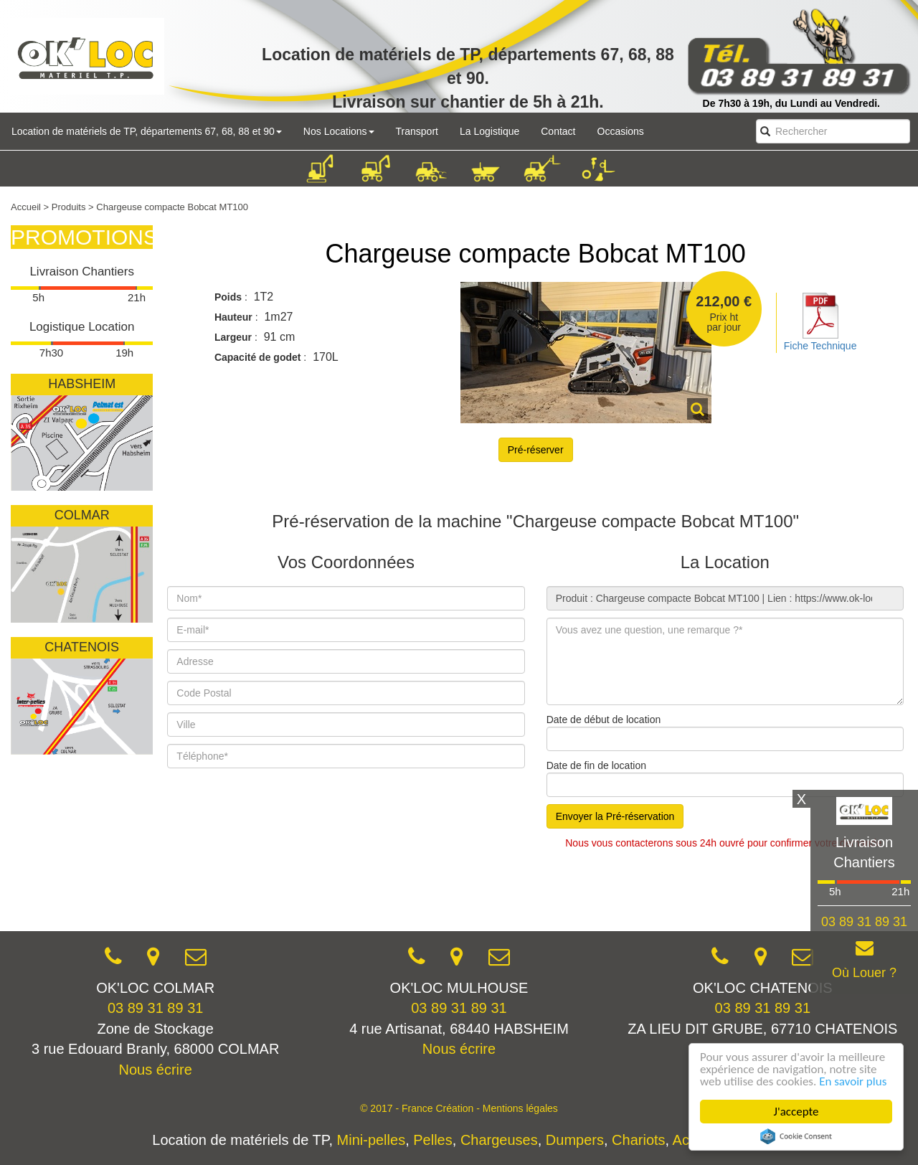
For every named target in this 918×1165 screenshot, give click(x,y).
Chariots (638, 1140)
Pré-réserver (536, 450)
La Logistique (489, 131)
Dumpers (575, 1140)
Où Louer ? (864, 973)
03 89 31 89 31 (155, 1008)
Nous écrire (155, 1069)
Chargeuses (499, 1140)
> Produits (65, 207)
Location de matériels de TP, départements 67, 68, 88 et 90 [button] (146, 131)
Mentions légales (520, 1108)
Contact (558, 131)
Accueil (26, 207)
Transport (417, 131)
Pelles (432, 1140)
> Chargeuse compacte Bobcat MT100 (168, 207)
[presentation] (276, 889)
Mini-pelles (371, 1140)
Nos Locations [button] (338, 131)
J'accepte (796, 1111)
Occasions (620, 131)
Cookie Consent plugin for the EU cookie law (796, 1136)
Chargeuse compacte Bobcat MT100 (535, 253)
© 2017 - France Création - (421, 1108)
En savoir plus (852, 1081)
